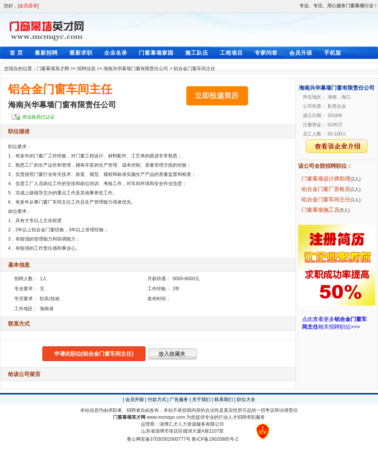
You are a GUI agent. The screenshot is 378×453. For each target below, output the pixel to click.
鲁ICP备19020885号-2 (215, 439)
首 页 (16, 53)
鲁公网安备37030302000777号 (159, 439)
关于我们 (201, 399)
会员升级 (300, 53)
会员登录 (28, 5)
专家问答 (266, 53)
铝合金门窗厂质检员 (326, 189)
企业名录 (115, 53)
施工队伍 (196, 53)
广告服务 (179, 399)
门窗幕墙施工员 (320, 210)
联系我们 (223, 399)
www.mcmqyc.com (166, 417)
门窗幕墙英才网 (53, 68)
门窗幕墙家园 (156, 53)
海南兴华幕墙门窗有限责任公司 (135, 68)
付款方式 (157, 399)
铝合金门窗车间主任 (194, 68)
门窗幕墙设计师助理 (326, 179)
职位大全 (246, 399)
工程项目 (231, 53)
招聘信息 (86, 68)
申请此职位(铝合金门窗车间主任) (93, 354)
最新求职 (81, 53)
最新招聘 (46, 53)
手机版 (332, 53)
